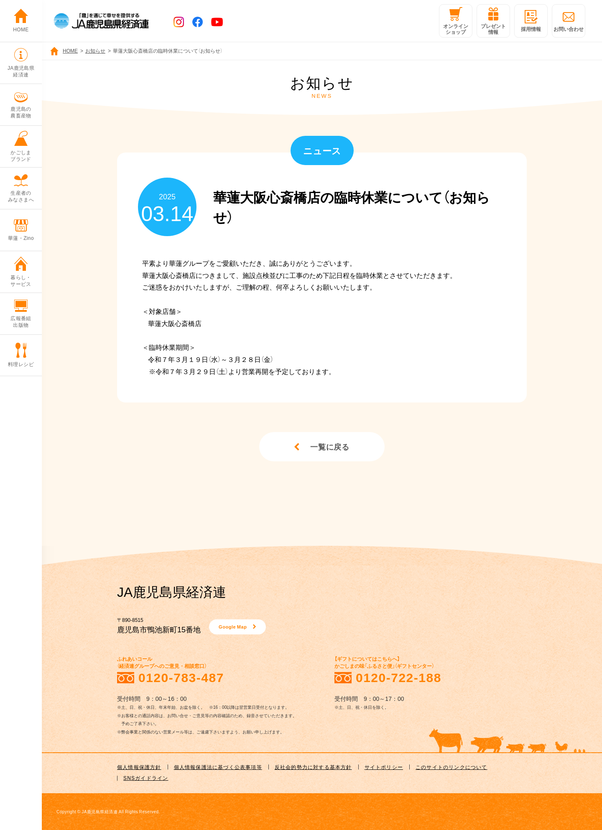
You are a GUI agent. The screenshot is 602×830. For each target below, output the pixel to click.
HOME (70, 50)
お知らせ (95, 50)
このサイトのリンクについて (451, 767)
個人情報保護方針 (139, 767)
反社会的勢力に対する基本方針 (313, 767)
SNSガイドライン (145, 778)
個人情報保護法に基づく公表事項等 (218, 767)
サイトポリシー (384, 767)
